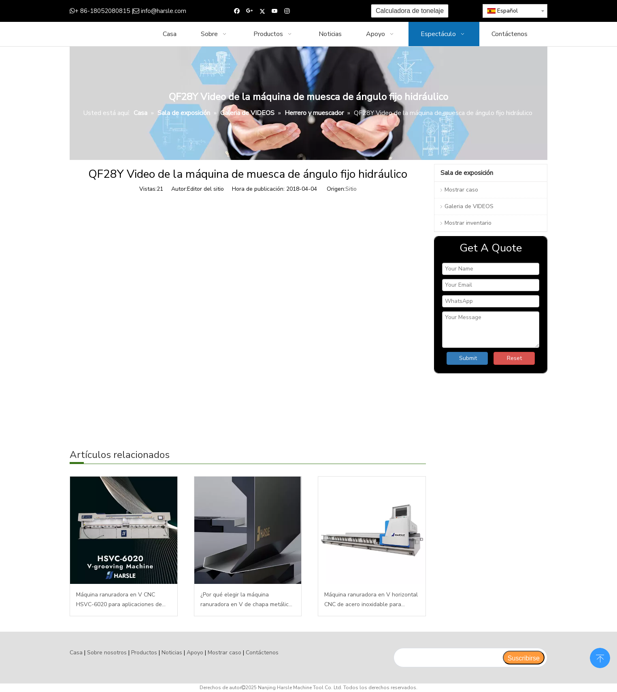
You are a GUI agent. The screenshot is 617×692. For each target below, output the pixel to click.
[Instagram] (287, 11)
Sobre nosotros (107, 652)
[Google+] (250, 11)
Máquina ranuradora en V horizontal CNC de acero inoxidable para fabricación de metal (371, 600)
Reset (514, 358)
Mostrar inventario (468, 223)
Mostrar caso (461, 190)
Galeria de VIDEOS (469, 206)
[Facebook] (237, 11)
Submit (468, 358)
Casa (76, 652)
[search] (448, 657)
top (600, 657)
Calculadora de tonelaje (410, 10)
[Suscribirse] (524, 657)
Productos (144, 652)
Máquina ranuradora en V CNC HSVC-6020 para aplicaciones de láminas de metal (119, 600)
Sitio (351, 189)
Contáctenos (262, 652)
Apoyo (195, 652)
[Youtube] (275, 11)
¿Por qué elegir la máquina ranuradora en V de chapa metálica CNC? (246, 600)
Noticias (172, 652)
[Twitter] (262, 11)
